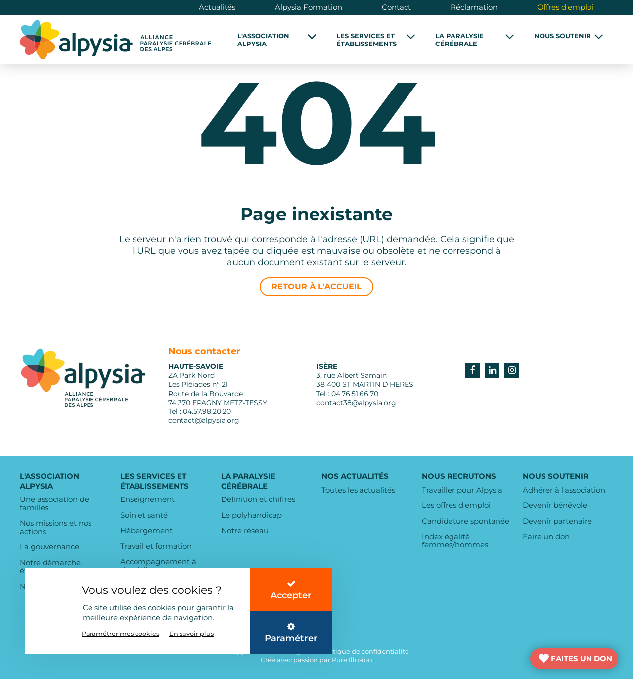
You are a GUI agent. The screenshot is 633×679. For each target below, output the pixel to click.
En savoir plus (191, 633)
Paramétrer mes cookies (120, 633)
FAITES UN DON (581, 658)
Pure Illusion (352, 660)
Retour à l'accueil (316, 286)
